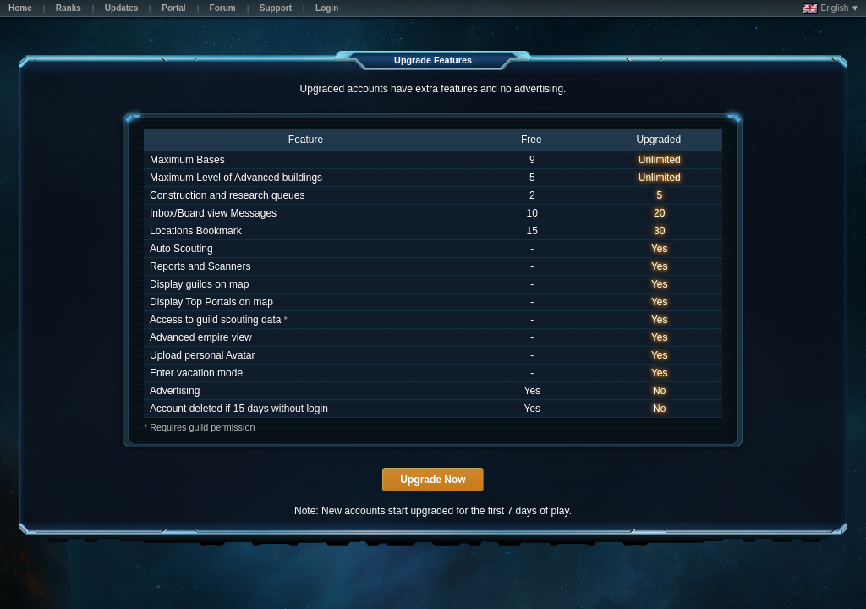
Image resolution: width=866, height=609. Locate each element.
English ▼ (831, 8)
